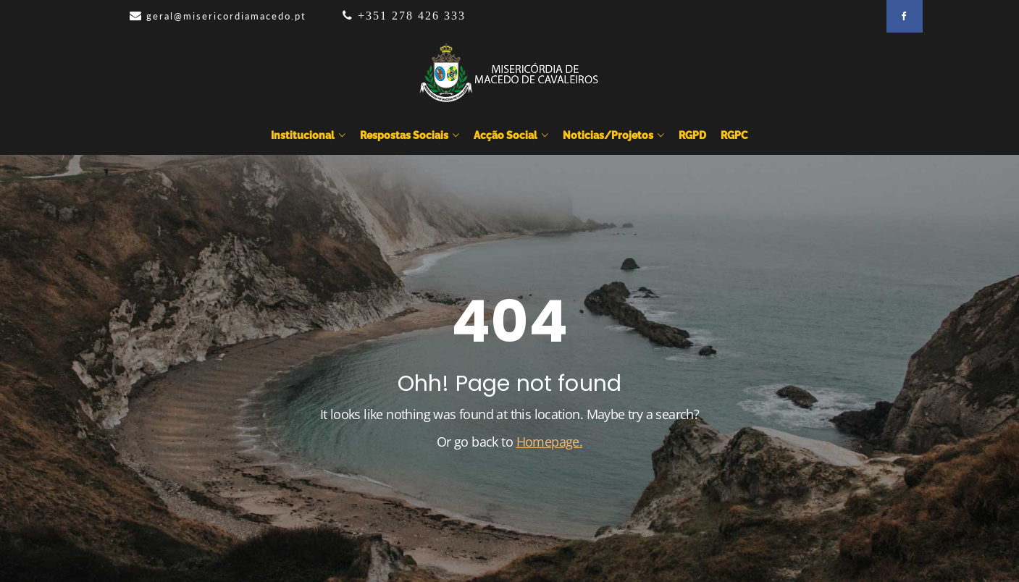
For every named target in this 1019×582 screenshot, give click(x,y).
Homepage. (549, 441)
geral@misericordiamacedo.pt (226, 16)
